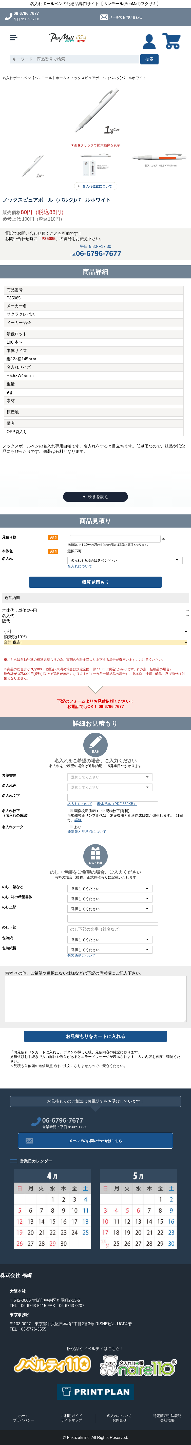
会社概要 (167, 1420)
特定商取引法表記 (167, 1416)
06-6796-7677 (26, 13)
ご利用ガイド (71, 1416)
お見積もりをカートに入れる (95, 1036)
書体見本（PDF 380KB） (117, 804)
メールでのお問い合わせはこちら (95, 1141)
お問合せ (119, 1420)
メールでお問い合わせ (125, 17)
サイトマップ (71, 1420)
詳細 (78, 820)
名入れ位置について (97, 186)
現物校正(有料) (115, 811)
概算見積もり (95, 582)
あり (75, 827)
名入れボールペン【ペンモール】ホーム (34, 78)
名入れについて (79, 566)
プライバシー (23, 1420)
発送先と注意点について (86, 832)
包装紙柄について (81, 956)
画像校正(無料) (84, 811)
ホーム (23, 1416)
